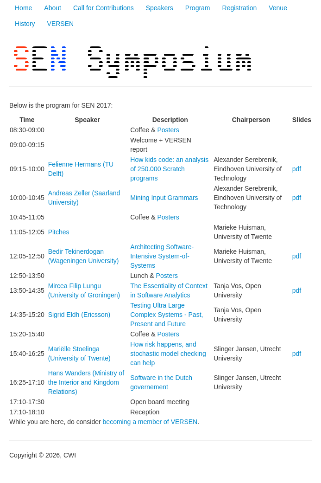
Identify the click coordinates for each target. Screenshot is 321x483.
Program (197, 8)
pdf (296, 169)
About (52, 8)
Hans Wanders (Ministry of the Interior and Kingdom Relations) (86, 382)
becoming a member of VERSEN (150, 421)
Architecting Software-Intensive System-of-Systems (162, 256)
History (25, 23)
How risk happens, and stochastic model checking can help (168, 354)
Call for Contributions (103, 8)
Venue (278, 8)
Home (23, 8)
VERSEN (60, 23)
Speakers (159, 8)
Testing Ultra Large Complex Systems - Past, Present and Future (166, 315)
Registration (239, 8)
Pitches (58, 232)
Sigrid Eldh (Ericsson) (79, 314)
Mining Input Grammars (164, 197)
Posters (168, 130)
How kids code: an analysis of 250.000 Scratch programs (169, 169)
